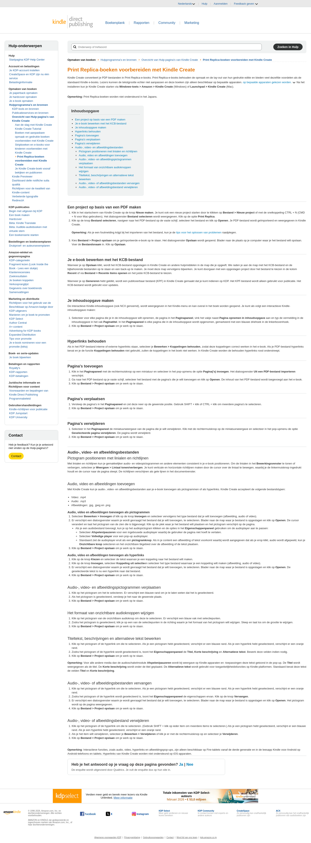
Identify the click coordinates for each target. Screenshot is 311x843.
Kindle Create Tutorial (28, 128)
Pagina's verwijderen (87, 143)
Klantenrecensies (19, 272)
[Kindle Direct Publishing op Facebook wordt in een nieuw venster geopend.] (88, 814)
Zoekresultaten (18, 276)
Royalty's (14, 368)
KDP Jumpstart (18, 413)
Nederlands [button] (186, 3)
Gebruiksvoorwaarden (153, 837)
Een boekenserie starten (24, 235)
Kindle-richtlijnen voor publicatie (28, 409)
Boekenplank (115, 23)
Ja (181, 764)
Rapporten (141, 23)
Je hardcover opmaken (23, 96)
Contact (16, 456)
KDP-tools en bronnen (25, 108)
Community (166, 23)
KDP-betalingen (18, 376)
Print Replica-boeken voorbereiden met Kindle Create (31, 160)
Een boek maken (19, 215)
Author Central (18, 322)
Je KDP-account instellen (24, 70)
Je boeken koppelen (21, 280)
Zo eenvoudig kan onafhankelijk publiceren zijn (251, 813)
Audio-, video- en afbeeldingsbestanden (99, 147)
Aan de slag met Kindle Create (33, 124)
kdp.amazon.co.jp (208, 837)
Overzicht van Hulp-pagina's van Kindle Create (169, 59)
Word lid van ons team (186, 837)
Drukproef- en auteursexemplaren (29, 245)
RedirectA (18, 200)
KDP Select (16, 318)
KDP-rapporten (18, 372)
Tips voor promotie (20, 338)
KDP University (18, 417)
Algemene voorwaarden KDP (107, 837)
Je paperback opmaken (23, 92)
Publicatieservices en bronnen (30, 112)
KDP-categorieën (19, 260)
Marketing (191, 23)
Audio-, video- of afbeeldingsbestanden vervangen (109, 183)
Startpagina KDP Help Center (27, 59)
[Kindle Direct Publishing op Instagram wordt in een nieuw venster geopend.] (140, 814)
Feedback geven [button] (246, 3)
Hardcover (15, 219)
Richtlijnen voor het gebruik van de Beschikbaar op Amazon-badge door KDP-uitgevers (31, 306)
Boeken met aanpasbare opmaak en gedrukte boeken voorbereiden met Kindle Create (34, 136)
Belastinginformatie (20, 82)
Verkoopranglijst (19, 284)
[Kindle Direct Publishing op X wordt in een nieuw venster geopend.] (113, 814)
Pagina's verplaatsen (87, 139)
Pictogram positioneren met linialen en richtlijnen (108, 151)
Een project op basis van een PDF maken (100, 119)
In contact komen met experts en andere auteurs (213, 813)
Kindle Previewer (22, 176)
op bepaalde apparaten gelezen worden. (269, 82)
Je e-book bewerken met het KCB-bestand (100, 123)
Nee (189, 764)
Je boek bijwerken (20, 357)
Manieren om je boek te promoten (29, 314)
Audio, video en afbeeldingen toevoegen (103, 155)
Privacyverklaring (132, 837)
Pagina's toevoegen (87, 135)
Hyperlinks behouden (88, 131)
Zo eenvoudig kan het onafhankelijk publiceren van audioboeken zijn (292, 813)
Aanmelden (221, 3)
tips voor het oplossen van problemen (199, 232)
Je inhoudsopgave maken (90, 127)
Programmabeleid (20, 398)
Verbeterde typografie (25, 196)
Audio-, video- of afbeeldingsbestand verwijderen (108, 187)
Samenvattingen (19, 292)
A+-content (15, 326)
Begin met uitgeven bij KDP (25, 211)
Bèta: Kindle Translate (22, 223)
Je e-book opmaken (21, 100)
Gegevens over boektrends (25, 288)
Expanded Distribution (22, 334)
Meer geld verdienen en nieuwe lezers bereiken (173, 813)
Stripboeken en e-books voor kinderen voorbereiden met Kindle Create (32, 148)
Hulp (204, 3)
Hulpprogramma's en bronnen (28, 104)
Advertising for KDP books (25, 330)
